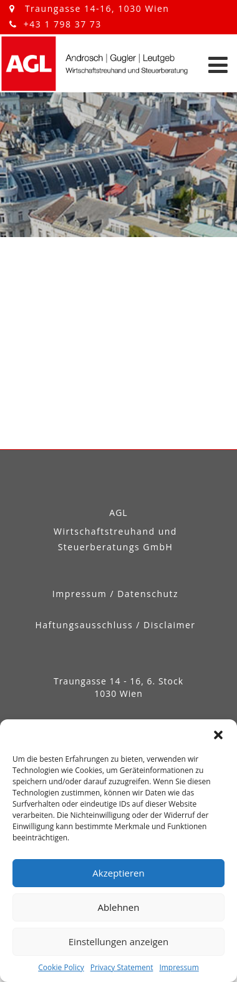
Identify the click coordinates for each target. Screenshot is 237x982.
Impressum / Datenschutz (115, 594)
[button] (218, 735)
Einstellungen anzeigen (118, 941)
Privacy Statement (121, 967)
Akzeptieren (118, 873)
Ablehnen (119, 907)
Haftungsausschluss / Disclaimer (115, 625)
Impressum (178, 967)
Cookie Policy (61, 967)
